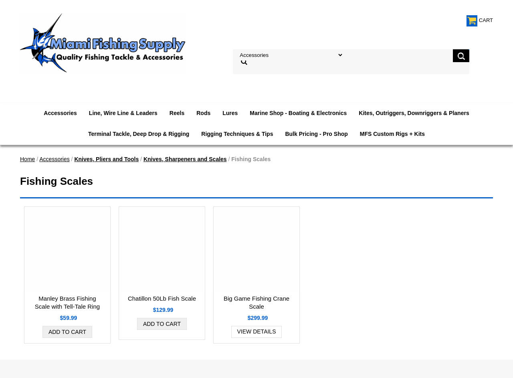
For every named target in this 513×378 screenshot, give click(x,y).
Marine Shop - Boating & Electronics (298, 113)
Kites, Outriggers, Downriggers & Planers (414, 113)
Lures (230, 113)
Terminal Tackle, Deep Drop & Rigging (138, 134)
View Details (256, 331)
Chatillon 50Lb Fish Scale (162, 298)
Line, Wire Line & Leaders (123, 113)
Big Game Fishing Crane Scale (256, 302)
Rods (203, 113)
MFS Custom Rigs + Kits (392, 134)
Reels (177, 113)
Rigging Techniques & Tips (237, 134)
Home (27, 159)
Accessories (60, 113)
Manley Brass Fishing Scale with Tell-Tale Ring (67, 302)
